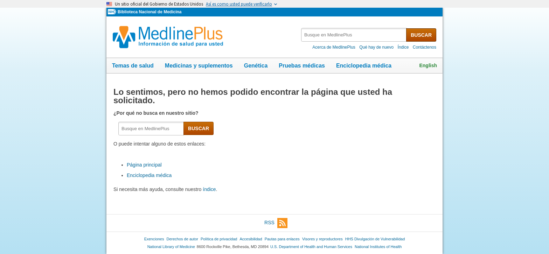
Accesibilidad (250, 239)
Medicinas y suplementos (199, 66)
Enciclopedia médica (363, 66)
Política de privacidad (219, 239)
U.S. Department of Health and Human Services (311, 247)
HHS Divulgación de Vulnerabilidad (375, 239)
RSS (275, 223)
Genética (256, 66)
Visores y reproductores (322, 239)
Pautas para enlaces (282, 239)
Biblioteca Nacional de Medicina (149, 11)
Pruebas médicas (302, 66)
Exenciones (154, 239)
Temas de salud (133, 66)
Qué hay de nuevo (376, 47)
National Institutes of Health (378, 247)
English (428, 65)
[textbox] (354, 35)
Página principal (144, 165)
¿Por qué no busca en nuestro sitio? (156, 113)
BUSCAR (421, 35)
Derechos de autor (182, 239)
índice (209, 189)
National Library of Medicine (171, 247)
